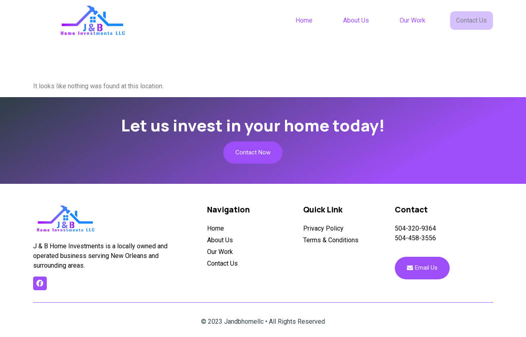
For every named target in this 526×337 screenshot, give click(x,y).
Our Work (413, 20)
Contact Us (472, 20)
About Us (357, 20)
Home (304, 20)
